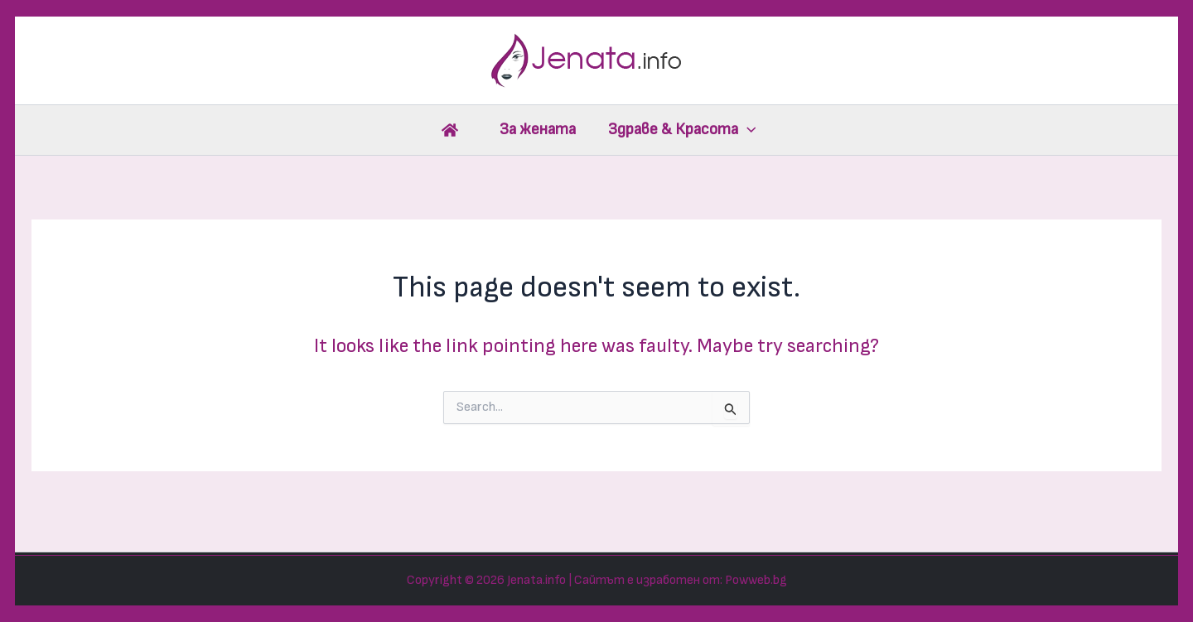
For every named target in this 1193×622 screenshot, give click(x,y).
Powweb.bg (756, 580)
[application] (747, 130)
